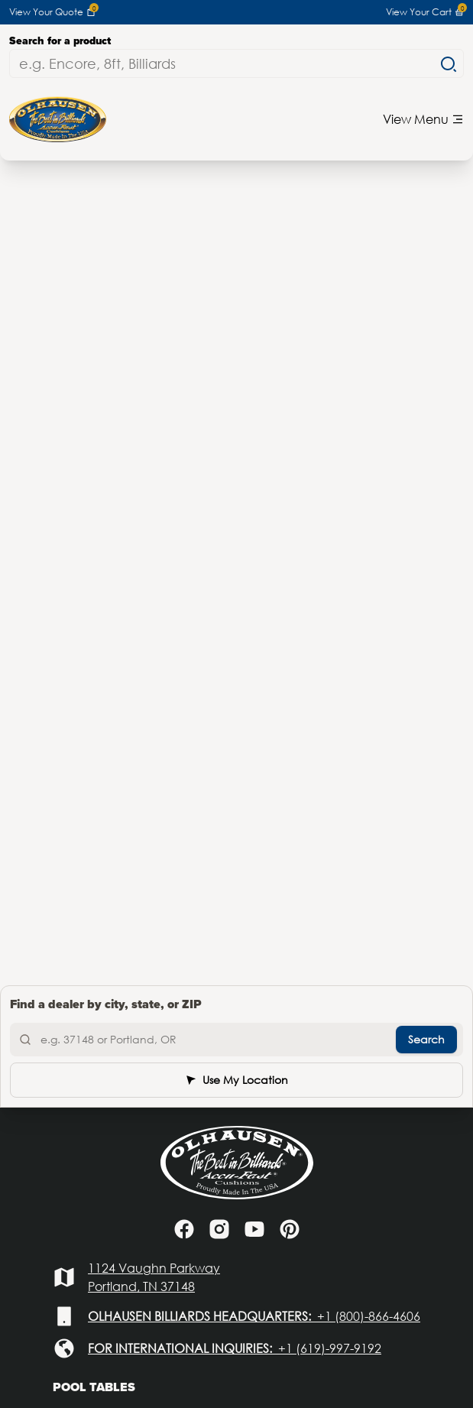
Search (426, 1039)
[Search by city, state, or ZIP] (236, 1039)
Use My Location (237, 1079)
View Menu (423, 119)
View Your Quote (52, 12)
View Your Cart (425, 12)
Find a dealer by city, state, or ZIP (106, 1004)
